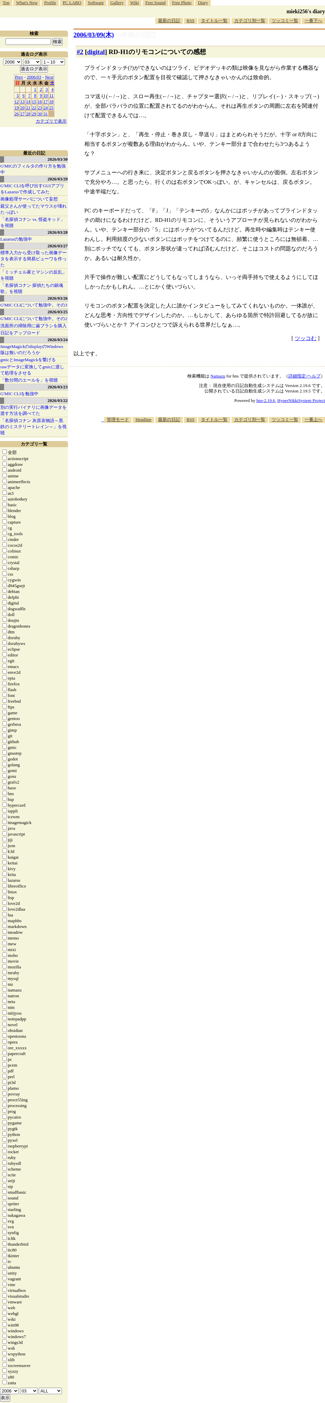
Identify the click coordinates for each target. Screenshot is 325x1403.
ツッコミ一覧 (285, 20)
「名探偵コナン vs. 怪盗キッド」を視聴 (32, 222)
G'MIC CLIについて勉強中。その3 (33, 305)
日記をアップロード (20, 332)
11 (51, 95)
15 (34, 101)
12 (17, 101)
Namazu (217, 376)
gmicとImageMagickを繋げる (28, 359)
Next (49, 77)
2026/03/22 (58, 400)
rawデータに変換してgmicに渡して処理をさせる (32, 369)
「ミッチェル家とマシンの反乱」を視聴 (33, 275)
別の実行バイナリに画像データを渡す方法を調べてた (33, 410)
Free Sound (156, 2)
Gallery (117, 2)
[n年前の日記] (136, 34)
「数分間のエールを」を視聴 (29, 380)
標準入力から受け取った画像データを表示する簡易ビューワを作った (33, 258)
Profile (50, 2)
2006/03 (34, 77)
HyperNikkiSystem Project (301, 400)
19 (17, 107)
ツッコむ (306, 338)
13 (22, 101)
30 (40, 113)
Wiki (134, 2)
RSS (190, 20)
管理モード (118, 419)
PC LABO (72, 2)
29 (34, 113)
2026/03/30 (58, 159)
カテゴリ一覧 (34, 443)
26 (17, 113)
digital (96, 51)
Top (6, 2)
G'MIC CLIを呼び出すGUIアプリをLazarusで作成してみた (32, 188)
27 (22, 113)
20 (22, 107)
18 (51, 101)
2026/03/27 (58, 245)
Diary (203, 2)
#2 (80, 51)
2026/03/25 (58, 311)
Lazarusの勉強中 (16, 239)
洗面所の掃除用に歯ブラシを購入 (33, 325)
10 (46, 95)
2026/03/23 (58, 386)
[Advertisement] (233, 476)
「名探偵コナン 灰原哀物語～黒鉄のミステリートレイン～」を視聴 (33, 426)
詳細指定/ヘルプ (304, 376)
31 (46, 113)
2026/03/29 (58, 178)
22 (34, 107)
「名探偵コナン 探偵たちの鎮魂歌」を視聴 (31, 288)
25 (51, 107)
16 (40, 101)
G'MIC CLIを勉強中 (19, 393)
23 (40, 107)
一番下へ (313, 20)
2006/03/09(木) (93, 34)
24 (46, 107)
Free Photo (181, 2)
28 (28, 113)
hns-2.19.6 (265, 400)
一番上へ (313, 419)
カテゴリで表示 (51, 121)
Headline (143, 419)
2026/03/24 (58, 339)
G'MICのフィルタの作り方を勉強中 (33, 169)
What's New (26, 2)
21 (28, 107)
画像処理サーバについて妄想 (29, 198)
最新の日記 (169, 20)
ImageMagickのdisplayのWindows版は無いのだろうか (31, 349)
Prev (19, 77)
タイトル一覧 (214, 20)
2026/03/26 (58, 298)
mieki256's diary (306, 11)
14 (28, 101)
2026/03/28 (58, 232)
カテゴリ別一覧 (249, 20)
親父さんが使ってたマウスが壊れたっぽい (33, 209)
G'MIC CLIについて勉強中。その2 (33, 318)
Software (96, 2)
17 (46, 101)
